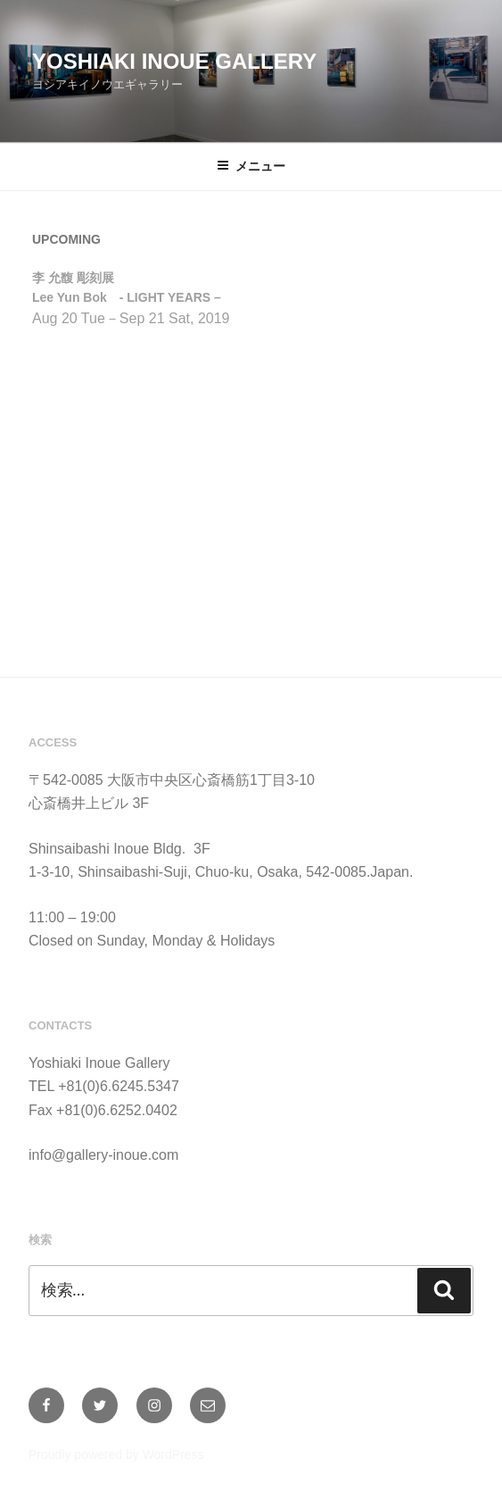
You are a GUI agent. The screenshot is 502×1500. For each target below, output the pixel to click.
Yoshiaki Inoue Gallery (174, 61)
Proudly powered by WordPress (116, 1454)
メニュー (251, 166)
